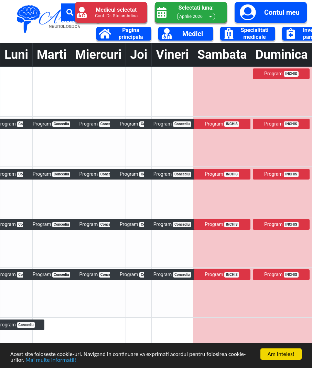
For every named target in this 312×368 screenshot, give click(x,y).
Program (281, 74)
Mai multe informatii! (50, 361)
